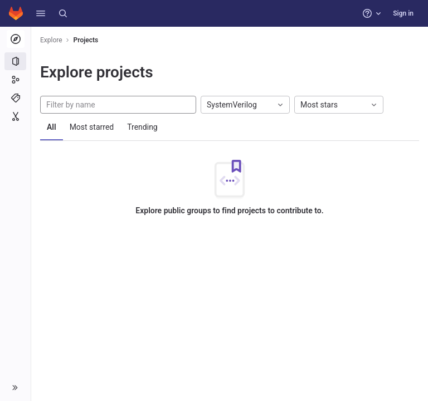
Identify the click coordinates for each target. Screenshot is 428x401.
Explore (51, 40)
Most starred (92, 127)
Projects (86, 40)
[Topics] (15, 98)
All (51, 127)
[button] (41, 13)
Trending (142, 127)
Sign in (403, 13)
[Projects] (15, 61)
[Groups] (15, 80)
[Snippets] (15, 116)
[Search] (63, 13)
